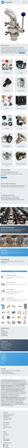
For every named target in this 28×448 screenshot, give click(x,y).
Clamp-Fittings (21, 146)
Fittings (21, 128)
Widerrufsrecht (6, 424)
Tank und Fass (21, 90)
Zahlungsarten (6, 435)
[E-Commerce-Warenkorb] (24, 2)
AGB (4, 428)
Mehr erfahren (22, 52)
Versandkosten (6, 433)
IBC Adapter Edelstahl (21, 164)
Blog (4, 437)
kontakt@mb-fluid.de (7, 419)
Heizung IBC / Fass (21, 108)
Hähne (7, 108)
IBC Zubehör (7, 72)
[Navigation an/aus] (26, 2)
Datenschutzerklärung (7, 427)
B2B (4, 436)
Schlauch (7, 128)
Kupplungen (7, 90)
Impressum (5, 425)
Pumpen (21, 72)
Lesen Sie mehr (14, 271)
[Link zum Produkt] (7, 65)
